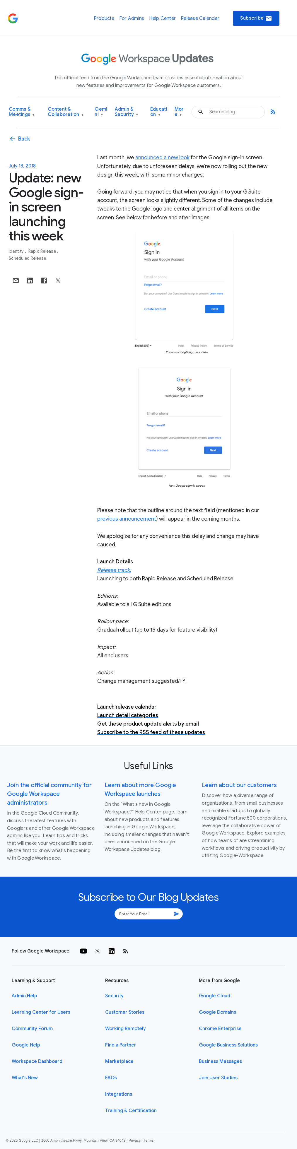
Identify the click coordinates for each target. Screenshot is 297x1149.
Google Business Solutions (228, 1045)
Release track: (114, 570)
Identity (17, 251)
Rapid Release (42, 251)
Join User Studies (218, 1078)
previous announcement (126, 519)
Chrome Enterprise (220, 1029)
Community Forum (32, 1029)
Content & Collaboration (65, 112)
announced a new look (162, 157)
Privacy (135, 1140)
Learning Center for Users (41, 1012)
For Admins (131, 18)
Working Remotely (125, 1029)
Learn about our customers (239, 785)
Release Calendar (200, 18)
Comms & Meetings (22, 112)
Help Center (162, 18)
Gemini (101, 112)
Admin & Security (126, 112)
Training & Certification (131, 1111)
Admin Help (24, 996)
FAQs (111, 1078)
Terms (148, 1140)
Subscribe (256, 18)
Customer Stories (124, 1012)
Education (158, 112)
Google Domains (217, 1012)
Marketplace (119, 1061)
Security (114, 996)
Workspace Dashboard (37, 1061)
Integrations (118, 1094)
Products (104, 18)
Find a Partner (120, 1045)
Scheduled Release (27, 258)
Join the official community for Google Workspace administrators (49, 794)
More (179, 112)
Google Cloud (214, 996)
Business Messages (220, 1061)
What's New (25, 1078)
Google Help (26, 1045)
